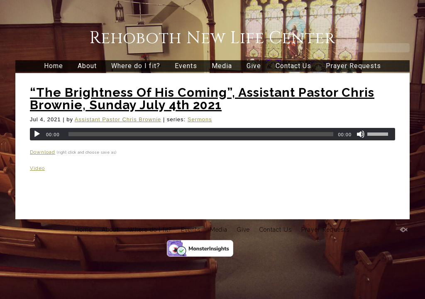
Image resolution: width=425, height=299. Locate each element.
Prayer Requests (353, 66)
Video (37, 168)
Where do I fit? (135, 66)
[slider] (201, 134)
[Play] (37, 134)
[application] (212, 134)
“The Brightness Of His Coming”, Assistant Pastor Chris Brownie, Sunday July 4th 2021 (202, 98)
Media (222, 66)
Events (186, 66)
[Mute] (361, 134)
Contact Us (293, 66)
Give (254, 66)
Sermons (200, 119)
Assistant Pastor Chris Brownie (118, 119)
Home (53, 66)
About (87, 66)
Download (42, 152)
